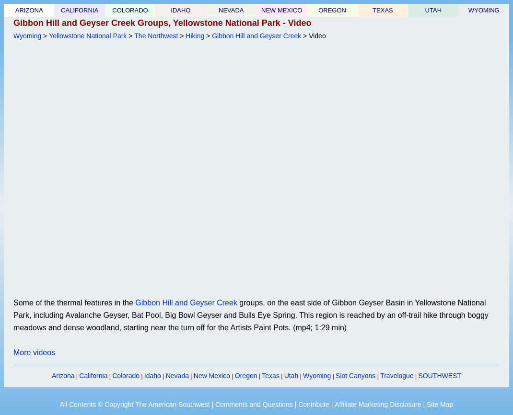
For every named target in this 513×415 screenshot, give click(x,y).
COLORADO (130, 10)
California (93, 376)
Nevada (177, 376)
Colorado (126, 376)
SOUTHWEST (440, 376)
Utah (291, 376)
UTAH (433, 10)
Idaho (152, 376)
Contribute (313, 404)
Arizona (63, 376)
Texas (271, 376)
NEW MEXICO (281, 10)
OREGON (332, 10)
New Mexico (212, 376)
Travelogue (397, 376)
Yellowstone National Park (88, 36)
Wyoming (27, 36)
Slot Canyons (355, 376)
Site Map (440, 404)
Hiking (195, 36)
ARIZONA (29, 10)
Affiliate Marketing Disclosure (378, 404)
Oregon (246, 376)
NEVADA (231, 10)
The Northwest (156, 36)
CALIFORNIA (79, 10)
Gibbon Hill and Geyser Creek (256, 36)
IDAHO (180, 10)
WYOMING (484, 10)
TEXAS (383, 10)
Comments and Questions (254, 404)
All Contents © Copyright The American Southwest (135, 404)
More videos (34, 352)
